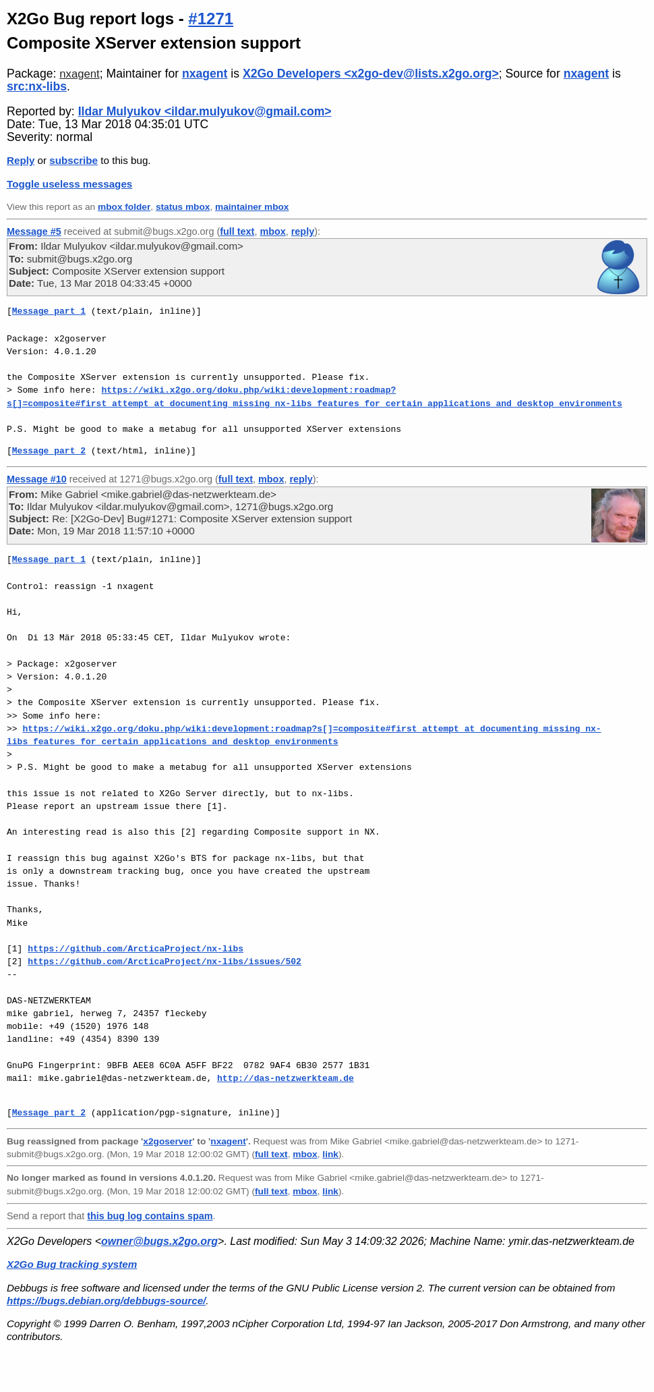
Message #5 (34, 231)
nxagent (79, 73)
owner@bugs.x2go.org (159, 1241)
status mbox (183, 207)
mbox (272, 231)
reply (302, 231)
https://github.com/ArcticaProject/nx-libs (135, 949)
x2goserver (167, 1141)
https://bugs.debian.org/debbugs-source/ (106, 1300)
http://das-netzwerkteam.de (285, 1078)
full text (237, 231)
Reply (20, 160)
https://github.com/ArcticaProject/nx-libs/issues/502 (164, 961)
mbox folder (124, 207)
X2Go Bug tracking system (72, 1264)
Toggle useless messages (69, 184)
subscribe (73, 160)
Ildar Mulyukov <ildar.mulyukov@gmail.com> (205, 111)
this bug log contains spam (149, 1215)
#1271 (210, 18)
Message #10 (37, 479)
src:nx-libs (37, 86)
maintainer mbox (252, 207)
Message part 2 (49, 451)
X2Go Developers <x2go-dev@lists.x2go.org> (371, 73)
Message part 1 (49, 311)
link (330, 1154)
